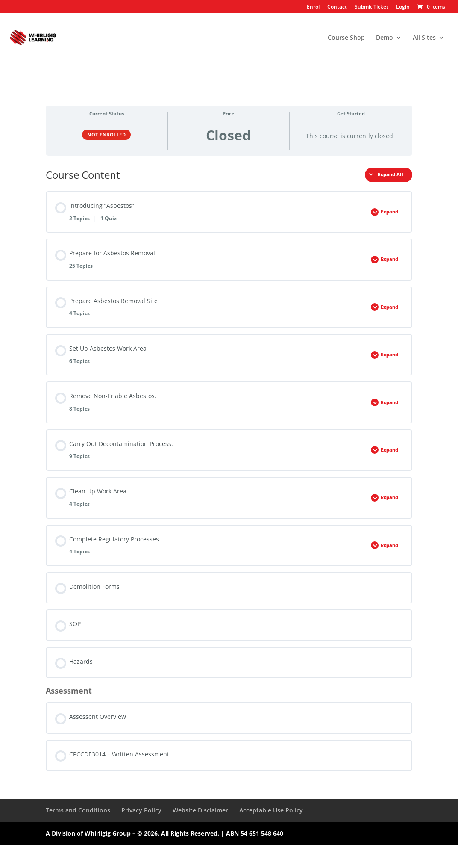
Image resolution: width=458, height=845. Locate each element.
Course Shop (346, 38)
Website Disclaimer (200, 810)
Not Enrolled (106, 134)
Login (403, 7)
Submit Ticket (371, 7)
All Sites (424, 38)
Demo (384, 38)
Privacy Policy (141, 810)
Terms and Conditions (78, 810)
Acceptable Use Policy (271, 810)
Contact (337, 7)
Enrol (313, 7)
